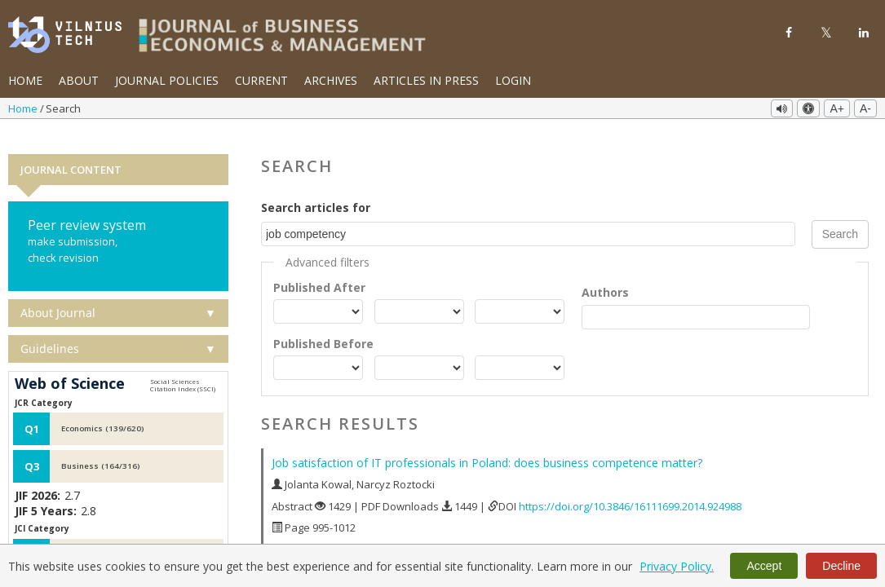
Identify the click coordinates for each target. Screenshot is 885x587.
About (79, 80)
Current (261, 80)
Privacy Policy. (676, 566)
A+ (837, 108)
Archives (330, 80)
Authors (605, 272)
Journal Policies (167, 80)
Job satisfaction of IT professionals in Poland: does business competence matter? (487, 444)
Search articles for (315, 188)
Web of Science (70, 365)
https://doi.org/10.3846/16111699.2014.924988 (630, 486)
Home (25, 80)
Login (513, 80)
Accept (763, 565)
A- (865, 108)
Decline (841, 565)
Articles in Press (426, 80)
